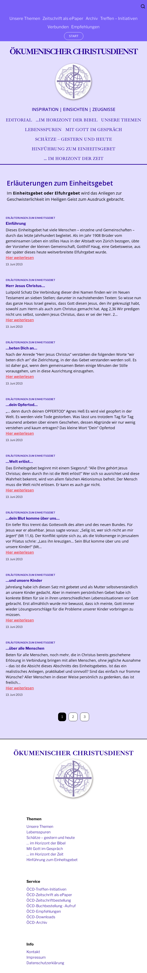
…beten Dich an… (21, 348)
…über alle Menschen (25, 648)
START (73, 36)
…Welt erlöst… (19, 461)
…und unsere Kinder (24, 580)
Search (143, 6)
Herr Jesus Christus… (25, 286)
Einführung (16, 223)
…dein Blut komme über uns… (33, 518)
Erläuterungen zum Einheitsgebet (30, 217)
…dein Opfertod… (22, 405)
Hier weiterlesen (20, 257)
